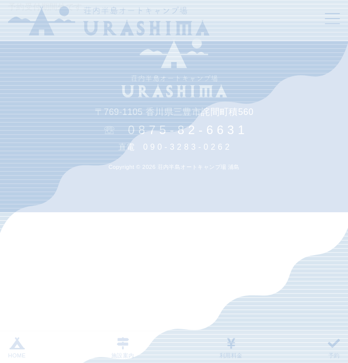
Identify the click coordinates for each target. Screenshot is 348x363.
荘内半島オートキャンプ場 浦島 (199, 167)
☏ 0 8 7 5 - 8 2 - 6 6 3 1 (174, 130)
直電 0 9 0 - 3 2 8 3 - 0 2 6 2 (174, 147)
